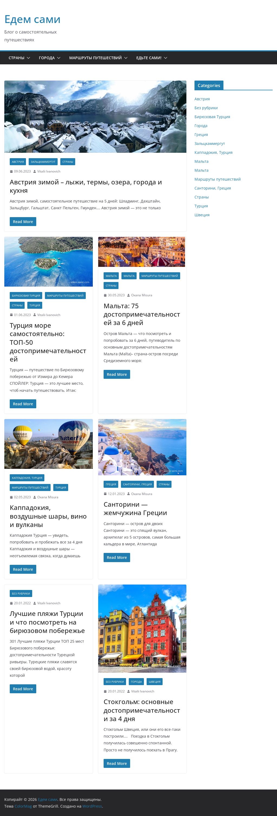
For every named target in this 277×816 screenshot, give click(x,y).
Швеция (154, 682)
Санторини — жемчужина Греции (135, 508)
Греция (111, 484)
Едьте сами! (148, 57)
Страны (16, 57)
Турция (34, 305)
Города (47, 57)
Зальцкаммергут (43, 162)
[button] (27, 58)
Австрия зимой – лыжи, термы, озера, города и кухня (86, 186)
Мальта (111, 276)
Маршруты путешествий (95, 57)
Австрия (18, 162)
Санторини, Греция (137, 484)
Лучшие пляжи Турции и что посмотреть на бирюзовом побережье (47, 622)
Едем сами (32, 18)
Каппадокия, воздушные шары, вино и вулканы (48, 516)
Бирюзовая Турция (26, 295)
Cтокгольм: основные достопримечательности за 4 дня (142, 710)
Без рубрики (21, 593)
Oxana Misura (141, 295)
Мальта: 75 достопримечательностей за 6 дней (142, 314)
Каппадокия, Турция (27, 478)
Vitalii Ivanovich (48, 171)
